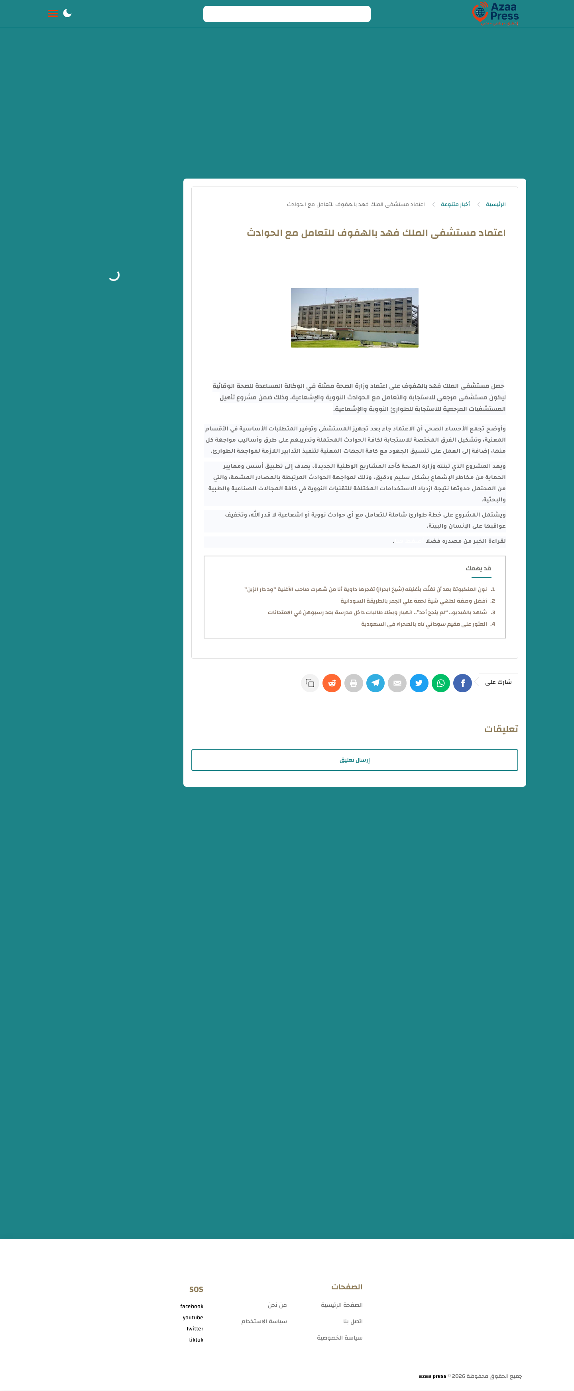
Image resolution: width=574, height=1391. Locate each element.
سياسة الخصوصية (340, 1339)
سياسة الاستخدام (264, 1322)
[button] (67, 14)
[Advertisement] (287, 107)
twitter (195, 1330)
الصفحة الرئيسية (342, 1306)
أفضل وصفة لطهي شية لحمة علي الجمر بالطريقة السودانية (413, 601)
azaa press (432, 1377)
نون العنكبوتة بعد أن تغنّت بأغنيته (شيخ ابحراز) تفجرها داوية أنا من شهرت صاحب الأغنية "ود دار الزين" (365, 589)
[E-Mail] (393, 687)
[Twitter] (417, 687)
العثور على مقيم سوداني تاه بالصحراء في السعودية (424, 624)
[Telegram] (370, 687)
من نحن (277, 1306)
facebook (191, 1308)
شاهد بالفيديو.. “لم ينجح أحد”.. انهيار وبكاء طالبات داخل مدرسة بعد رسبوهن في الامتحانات (377, 612)
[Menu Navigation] (53, 14)
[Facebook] (463, 687)
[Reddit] (324, 687)
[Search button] (213, 14)
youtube (193, 1319)
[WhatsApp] (440, 687)
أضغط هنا (409, 542)
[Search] (287, 14)
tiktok (196, 1341)
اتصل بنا (353, 1322)
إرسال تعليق (355, 761)
